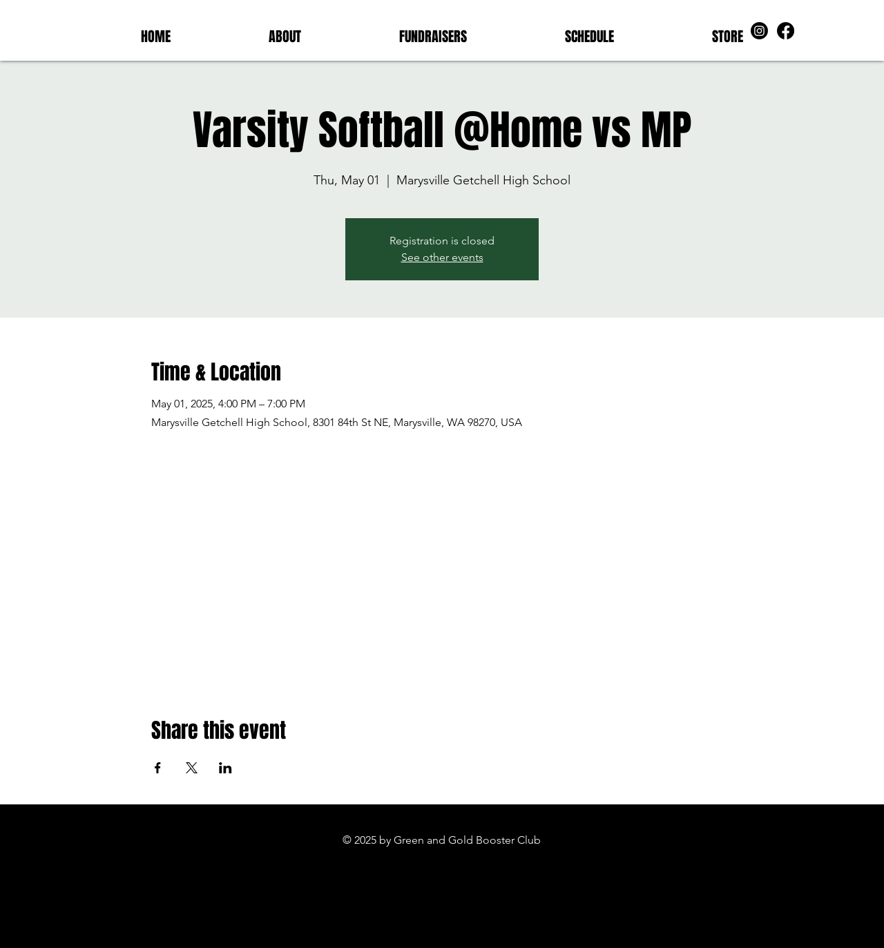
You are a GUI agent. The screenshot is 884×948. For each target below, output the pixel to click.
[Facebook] (785, 30)
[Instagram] (759, 30)
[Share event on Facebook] (157, 767)
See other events (442, 257)
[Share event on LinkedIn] (225, 767)
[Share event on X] (191, 767)
